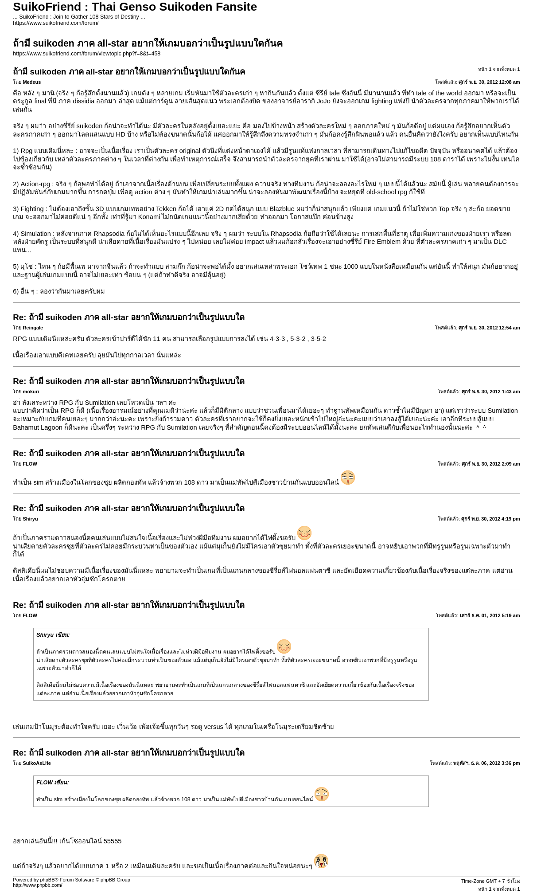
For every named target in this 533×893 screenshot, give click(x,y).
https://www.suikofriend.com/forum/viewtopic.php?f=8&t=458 (86, 54)
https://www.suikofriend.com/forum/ (55, 23)
